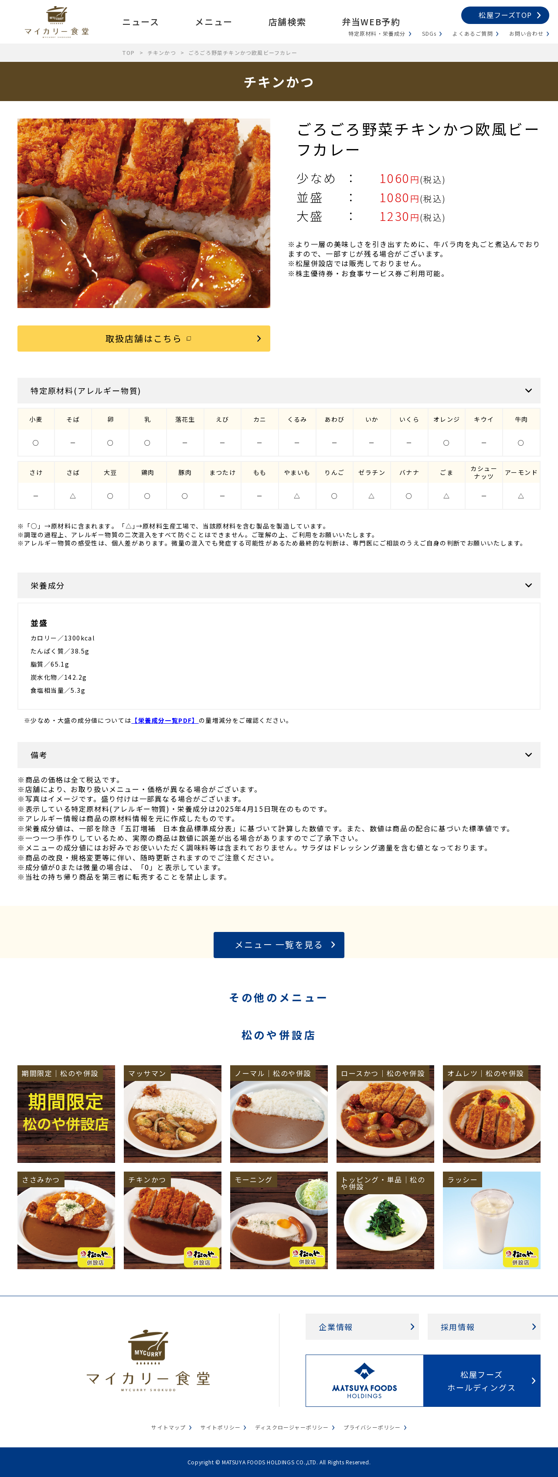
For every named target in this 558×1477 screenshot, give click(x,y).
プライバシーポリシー (372, 1427)
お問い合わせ (526, 33)
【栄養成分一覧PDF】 (164, 720)
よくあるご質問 (473, 33)
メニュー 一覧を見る (279, 944)
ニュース (140, 21)
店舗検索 (287, 21)
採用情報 (458, 1326)
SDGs (429, 33)
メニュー (213, 21)
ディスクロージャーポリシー (292, 1427)
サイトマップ (168, 1427)
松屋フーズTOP (505, 15)
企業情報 (336, 1326)
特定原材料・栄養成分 (377, 33)
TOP (128, 52)
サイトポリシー (221, 1427)
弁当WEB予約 (371, 21)
